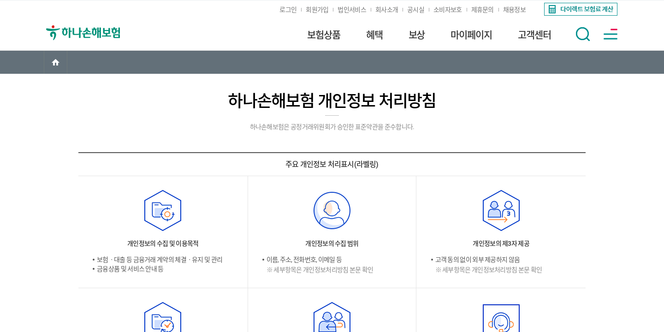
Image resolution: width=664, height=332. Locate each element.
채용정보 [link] (514, 9)
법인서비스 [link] (352, 9)
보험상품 (323, 35)
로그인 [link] (287, 9)
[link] (580, 9)
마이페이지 (471, 35)
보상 (417, 35)
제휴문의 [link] (482, 9)
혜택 (374, 35)
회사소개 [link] (386, 9)
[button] (583, 34)
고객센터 (534, 35)
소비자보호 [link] (447, 9)
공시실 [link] (415, 9)
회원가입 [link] (317, 9)
